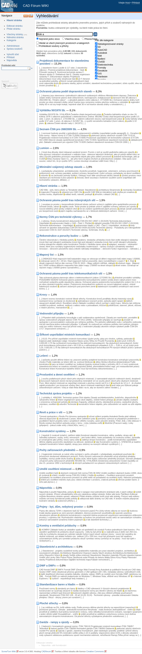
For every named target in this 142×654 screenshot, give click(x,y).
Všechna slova (72, 39)
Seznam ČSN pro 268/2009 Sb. (58, 129)
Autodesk (102, 53)
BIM (100, 56)
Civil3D (101, 62)
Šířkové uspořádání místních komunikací (65, 334)
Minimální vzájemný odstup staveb (61, 166)
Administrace (13, 46)
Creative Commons (95, 651)
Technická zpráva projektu (56, 393)
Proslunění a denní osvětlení (57, 374)
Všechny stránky (15, 34)
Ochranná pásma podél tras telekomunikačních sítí (71, 273)
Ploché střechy (49, 603)
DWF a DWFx (48, 565)
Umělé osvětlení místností (56, 468)
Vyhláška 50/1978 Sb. (52, 110)
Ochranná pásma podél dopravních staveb (66, 91)
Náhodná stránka (15, 37)
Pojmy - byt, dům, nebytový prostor (61, 506)
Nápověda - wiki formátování (53, 645)
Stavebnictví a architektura (56, 546)
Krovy (43, 294)
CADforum (46, 651)
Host (127, 2)
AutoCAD (102, 50)
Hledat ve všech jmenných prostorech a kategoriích (64, 43)
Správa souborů (14, 49)
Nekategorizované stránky (111, 44)
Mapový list (47, 254)
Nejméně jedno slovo (49, 39)
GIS (100, 73)
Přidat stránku (13, 29)
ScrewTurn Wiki (8, 651)
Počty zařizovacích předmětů (57, 450)
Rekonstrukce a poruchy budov (59, 235)
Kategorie (11, 40)
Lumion (44, 148)
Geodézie (102, 70)
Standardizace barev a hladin (57, 584)
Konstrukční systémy (53, 431)
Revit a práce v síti (51, 412)
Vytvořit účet (13, 54)
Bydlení (101, 59)
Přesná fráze (91, 39)
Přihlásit (136, 2)
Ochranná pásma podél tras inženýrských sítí (67, 200)
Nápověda (12, 60)
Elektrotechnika (105, 64)
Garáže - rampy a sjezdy (54, 622)
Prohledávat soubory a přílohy (53, 46)
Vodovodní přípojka (52, 313)
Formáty (102, 67)
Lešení (44, 355)
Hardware (102, 76)
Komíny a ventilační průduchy (58, 525)
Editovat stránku (15, 26)
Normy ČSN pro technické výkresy (61, 216)
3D (99, 47)
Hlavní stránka (14, 20)
